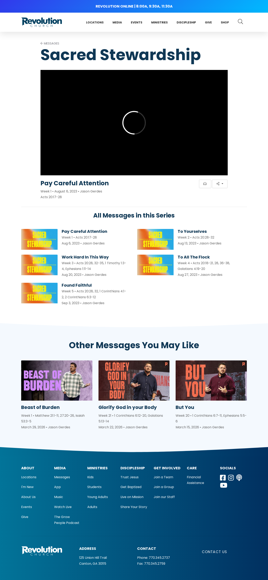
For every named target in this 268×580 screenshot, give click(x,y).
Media (117, 22)
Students (94, 487)
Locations (95, 22)
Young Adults (97, 497)
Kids (90, 477)
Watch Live (63, 507)
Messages (62, 477)
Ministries (159, 22)
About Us (28, 497)
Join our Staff (164, 497)
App (57, 487)
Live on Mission (131, 497)
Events (136, 22)
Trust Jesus (129, 477)
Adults (92, 507)
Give (208, 22)
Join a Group (164, 487)
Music (58, 497)
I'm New (27, 487)
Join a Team (163, 477)
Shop (225, 22)
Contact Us (214, 551)
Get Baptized (130, 487)
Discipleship (186, 22)
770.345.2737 (159, 557)
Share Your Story (133, 507)
